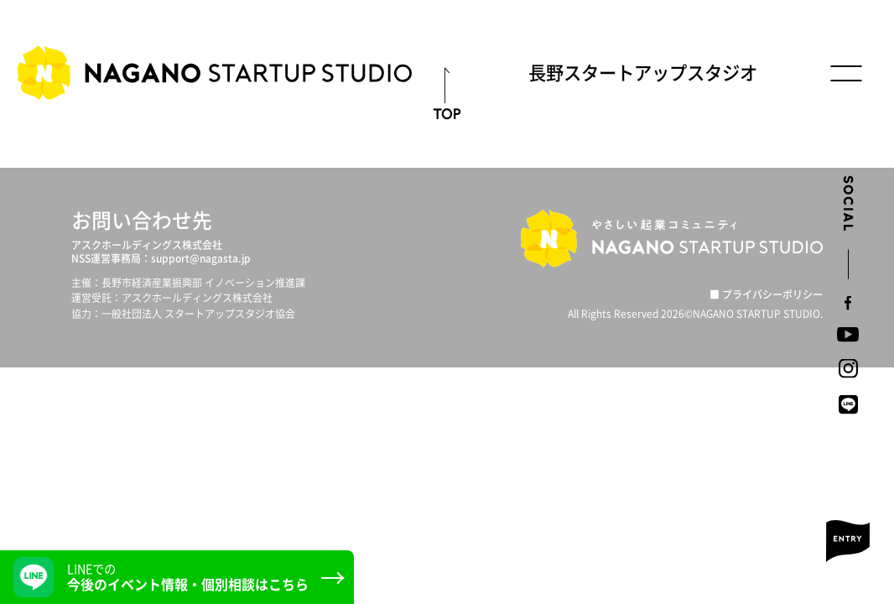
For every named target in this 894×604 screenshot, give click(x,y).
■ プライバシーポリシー (766, 294)
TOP (447, 113)
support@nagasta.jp (201, 258)
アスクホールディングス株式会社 (146, 245)
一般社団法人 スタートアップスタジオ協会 (198, 313)
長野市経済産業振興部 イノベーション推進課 (203, 282)
